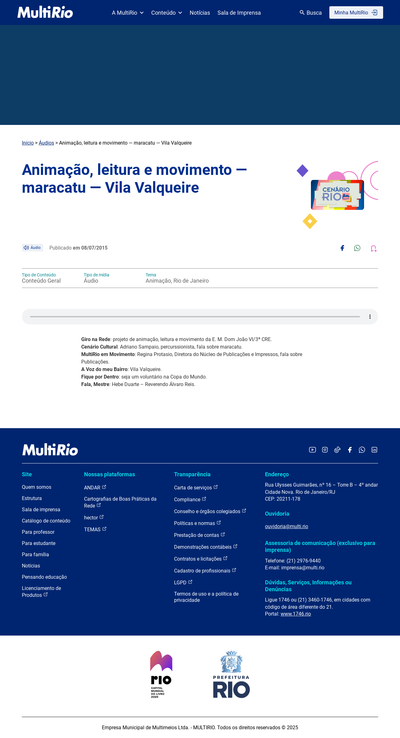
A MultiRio (128, 12)
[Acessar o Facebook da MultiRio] (349, 450)
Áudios (46, 143)
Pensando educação (44, 577)
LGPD (183, 582)
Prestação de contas (199, 535)
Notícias (200, 12)
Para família (35, 554)
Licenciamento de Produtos (41, 591)
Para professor (38, 532)
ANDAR (95, 487)
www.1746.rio (296, 614)
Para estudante (38, 543)
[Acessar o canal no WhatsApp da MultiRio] (362, 450)
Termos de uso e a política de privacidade (206, 597)
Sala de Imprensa (239, 12)
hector (94, 517)
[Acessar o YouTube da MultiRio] (312, 450)
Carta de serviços (196, 487)
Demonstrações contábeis (206, 546)
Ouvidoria (277, 513)
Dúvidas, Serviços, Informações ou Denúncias (308, 585)
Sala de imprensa (41, 510)
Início (28, 143)
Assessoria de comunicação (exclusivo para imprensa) (320, 546)
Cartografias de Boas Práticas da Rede (120, 502)
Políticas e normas (197, 523)
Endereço (277, 474)
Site (27, 474)
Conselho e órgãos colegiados (210, 511)
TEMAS (95, 529)
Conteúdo (166, 12)
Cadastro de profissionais (205, 570)
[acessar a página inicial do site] (45, 12)
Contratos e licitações (201, 558)
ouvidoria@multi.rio (286, 526)
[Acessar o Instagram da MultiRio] (325, 450)
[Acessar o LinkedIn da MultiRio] (374, 450)
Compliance (190, 499)
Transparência (192, 474)
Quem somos (36, 487)
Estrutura (32, 498)
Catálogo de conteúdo (46, 521)
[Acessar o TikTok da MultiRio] (337, 450)
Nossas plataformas (109, 474)
